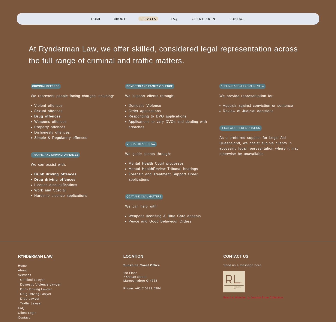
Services (24, 275)
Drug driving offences (54, 179)
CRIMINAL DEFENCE (45, 86)
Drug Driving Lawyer (35, 294)
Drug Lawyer (29, 298)
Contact (24, 317)
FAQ (21, 308)
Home (22, 265)
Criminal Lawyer (32, 279)
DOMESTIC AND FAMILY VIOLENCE (149, 86)
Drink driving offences (55, 174)
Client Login (27, 312)
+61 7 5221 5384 (148, 288)
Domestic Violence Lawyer (40, 284)
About (22, 270)
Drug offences (47, 116)
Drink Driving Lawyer (36, 289)
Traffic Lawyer (31, 303)
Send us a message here (242, 265)
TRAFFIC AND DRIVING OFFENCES (55, 154)
